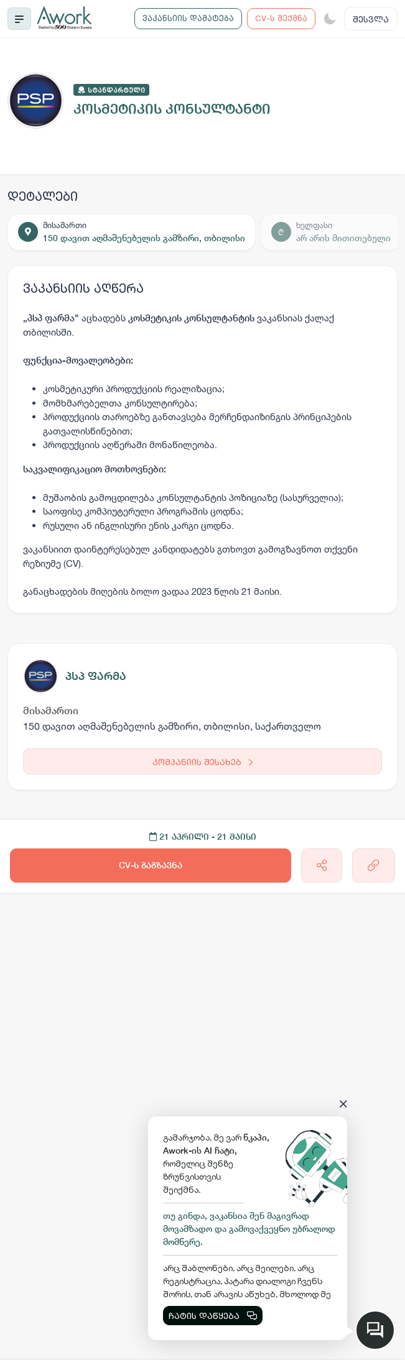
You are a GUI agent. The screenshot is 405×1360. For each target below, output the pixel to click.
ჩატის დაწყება (213, 1315)
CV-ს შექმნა (281, 18)
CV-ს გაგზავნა (150, 865)
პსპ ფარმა (95, 675)
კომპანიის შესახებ (202, 761)
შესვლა (371, 19)
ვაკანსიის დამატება (188, 18)
